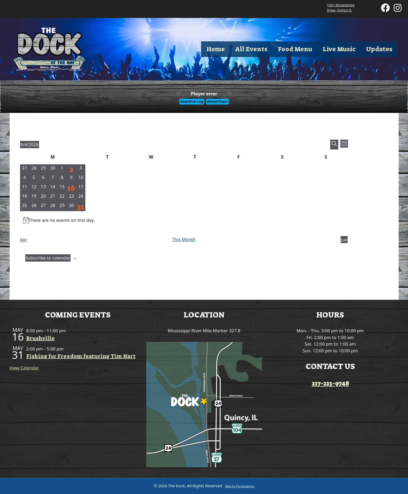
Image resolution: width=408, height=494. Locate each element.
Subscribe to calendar (48, 258)
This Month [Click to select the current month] (184, 239)
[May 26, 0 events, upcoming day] (34, 206)
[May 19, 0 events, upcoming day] (34, 197)
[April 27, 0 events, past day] (24, 169)
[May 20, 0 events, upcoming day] (43, 197)
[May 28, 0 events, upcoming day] (52, 206)
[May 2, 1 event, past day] (71, 169)
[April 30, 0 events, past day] (52, 169)
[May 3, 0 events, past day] (80, 169)
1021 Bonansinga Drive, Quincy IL (340, 7)
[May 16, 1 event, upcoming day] (71, 187)
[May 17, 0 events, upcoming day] (80, 187)
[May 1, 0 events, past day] (62, 169)
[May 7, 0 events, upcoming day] (52, 178)
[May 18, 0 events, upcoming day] (24, 197)
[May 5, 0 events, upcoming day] (34, 178)
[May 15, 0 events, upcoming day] (62, 187)
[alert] (184, 220)
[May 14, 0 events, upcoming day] (52, 187)
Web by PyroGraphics (239, 486)
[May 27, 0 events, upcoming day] (43, 206)
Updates (379, 49)
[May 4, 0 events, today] (24, 178)
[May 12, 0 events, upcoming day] (34, 187)
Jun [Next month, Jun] (344, 240)
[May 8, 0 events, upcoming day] (62, 178)
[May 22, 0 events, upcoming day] (62, 197)
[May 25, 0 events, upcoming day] (24, 206)
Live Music (339, 49)
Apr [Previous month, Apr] (23, 240)
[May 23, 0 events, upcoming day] (71, 197)
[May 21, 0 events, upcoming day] (52, 197)
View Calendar (24, 368)
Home (215, 49)
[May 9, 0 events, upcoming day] (71, 178)
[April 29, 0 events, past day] (43, 169)
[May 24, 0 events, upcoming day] (80, 197)
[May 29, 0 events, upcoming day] (62, 206)
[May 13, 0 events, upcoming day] (43, 187)
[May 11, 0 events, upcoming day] (24, 187)
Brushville (40, 338)
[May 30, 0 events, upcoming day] (71, 206)
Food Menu (295, 49)
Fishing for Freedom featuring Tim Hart (81, 356)
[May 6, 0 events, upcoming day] (43, 178)
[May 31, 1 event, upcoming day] (80, 206)
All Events (251, 49)
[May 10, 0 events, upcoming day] (80, 178)
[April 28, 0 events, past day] (34, 169)
